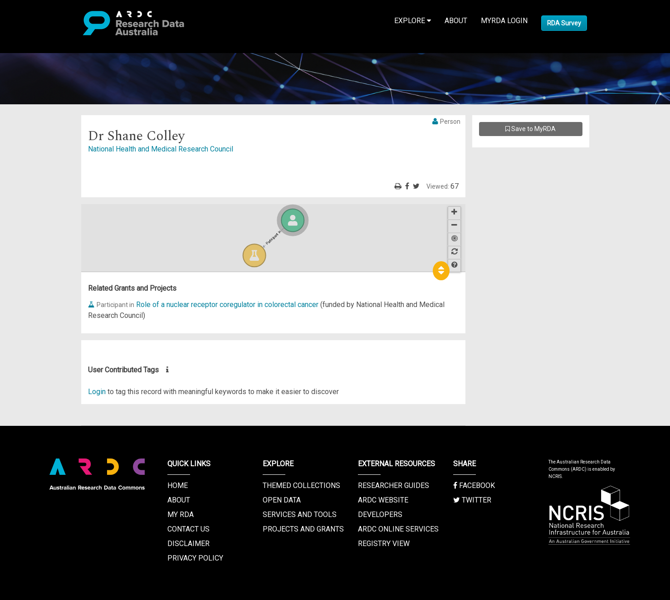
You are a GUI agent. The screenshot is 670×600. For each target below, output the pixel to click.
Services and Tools (300, 514)
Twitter (472, 500)
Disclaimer (188, 543)
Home (177, 485)
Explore (412, 20)
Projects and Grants (303, 529)
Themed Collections (301, 485)
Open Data (282, 500)
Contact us (188, 529)
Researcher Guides (393, 485)
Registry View (384, 543)
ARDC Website (383, 500)
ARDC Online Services (398, 529)
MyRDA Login (504, 20)
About (456, 20)
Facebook (474, 485)
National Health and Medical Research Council (160, 149)
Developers (380, 514)
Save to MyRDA (530, 128)
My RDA (180, 514)
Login (97, 391)
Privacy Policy (195, 558)
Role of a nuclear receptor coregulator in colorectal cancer (227, 304)
